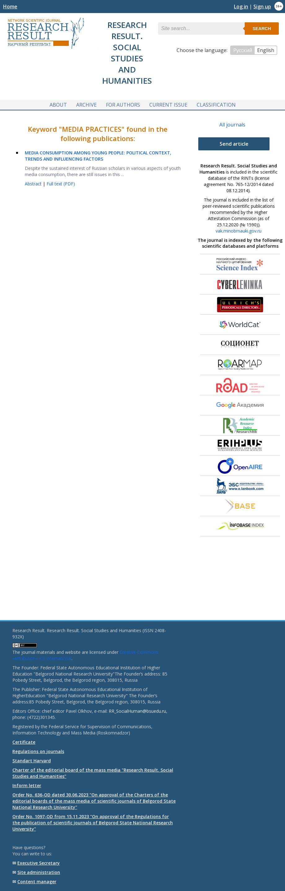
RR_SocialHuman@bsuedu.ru (137, 711)
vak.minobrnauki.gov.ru (238, 231)
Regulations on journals (38, 751)
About (58, 104)
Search (261, 28)
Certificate (23, 742)
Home (10, 6)
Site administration (38, 872)
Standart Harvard (31, 761)
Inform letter (26, 785)
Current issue (168, 104)
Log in (241, 6)
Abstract (34, 184)
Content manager (36, 881)
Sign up (262, 6)
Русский (242, 50)
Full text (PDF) (60, 184)
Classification (216, 104)
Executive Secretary (38, 863)
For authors (123, 104)
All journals (232, 124)
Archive (86, 104)
